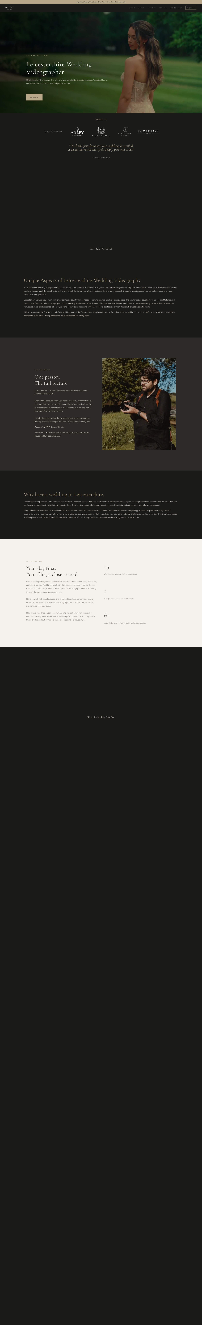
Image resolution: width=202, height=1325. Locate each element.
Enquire (34, 97)
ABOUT (141, 8)
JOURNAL (163, 8)
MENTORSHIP (176, 8)
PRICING (152, 8)
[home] (9, 8)
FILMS (132, 8)
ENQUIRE (191, 8)
